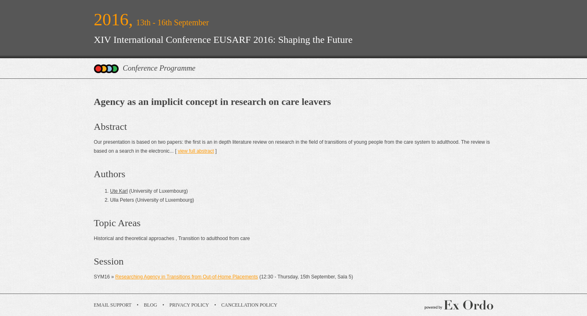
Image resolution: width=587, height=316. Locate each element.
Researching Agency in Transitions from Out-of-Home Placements (186, 277)
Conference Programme (159, 68)
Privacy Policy (189, 305)
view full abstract (196, 151)
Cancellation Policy (249, 305)
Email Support (113, 305)
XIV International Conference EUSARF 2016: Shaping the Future (223, 39)
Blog (150, 305)
